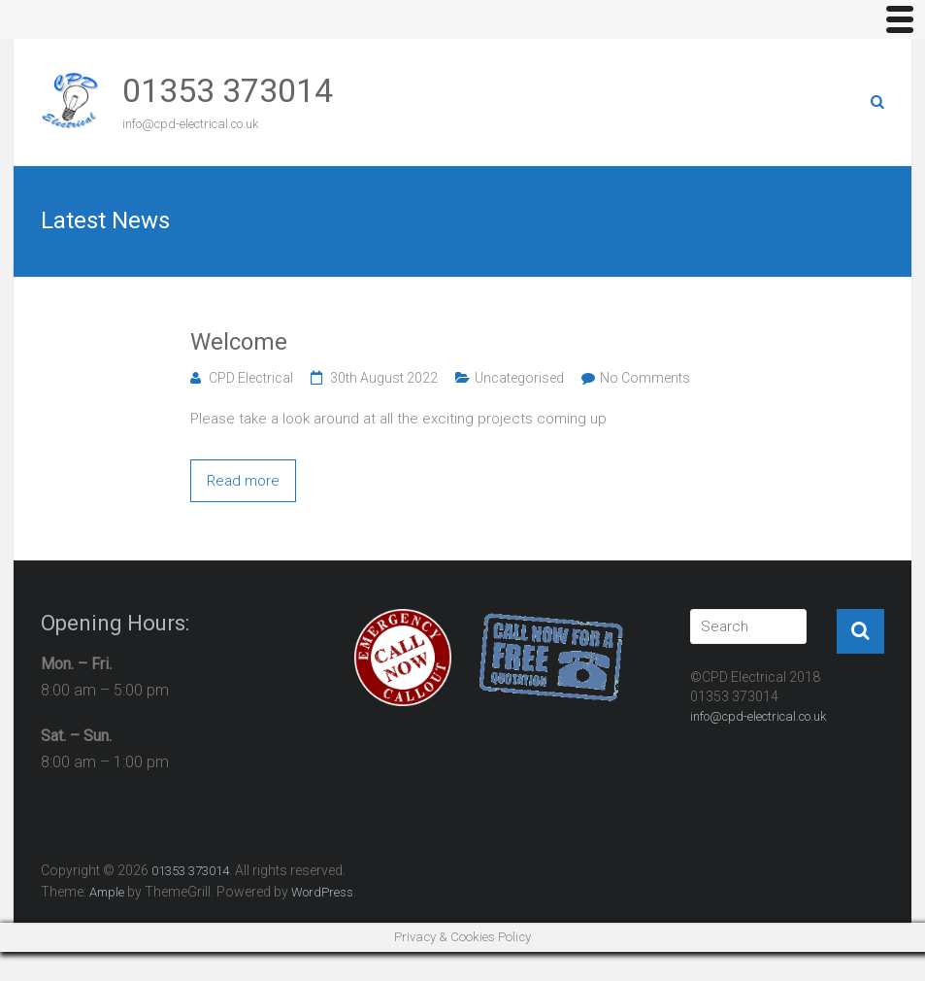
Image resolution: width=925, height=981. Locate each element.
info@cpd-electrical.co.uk (758, 716)
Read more (243, 481)
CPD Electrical (251, 378)
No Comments (645, 378)
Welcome (238, 341)
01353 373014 (227, 90)
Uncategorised (519, 378)
